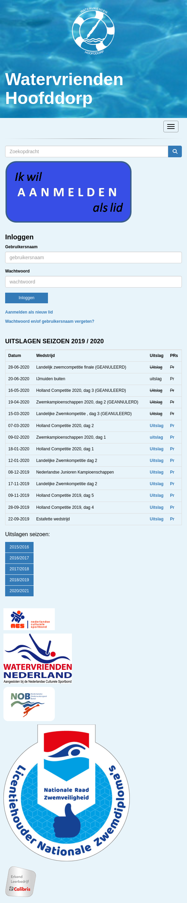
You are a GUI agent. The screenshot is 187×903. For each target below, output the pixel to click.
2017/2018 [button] (19, 569)
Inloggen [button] (26, 297)
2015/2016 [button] (19, 547)
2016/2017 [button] (19, 558)
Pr (172, 425)
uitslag (156, 437)
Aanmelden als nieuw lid (29, 312)
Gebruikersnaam (21, 246)
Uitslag (156, 425)
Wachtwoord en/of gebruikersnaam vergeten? (49, 321)
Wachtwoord (17, 271)
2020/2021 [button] (19, 590)
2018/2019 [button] (19, 579)
